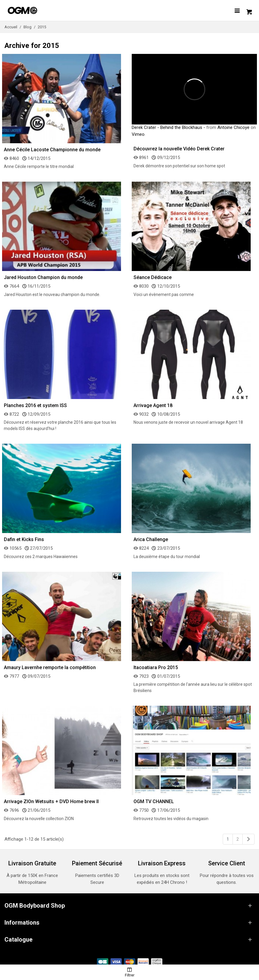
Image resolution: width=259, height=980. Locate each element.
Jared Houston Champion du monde (43, 277)
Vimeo (138, 134)
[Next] (248, 839)
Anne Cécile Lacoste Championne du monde (52, 149)
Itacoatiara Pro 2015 (156, 667)
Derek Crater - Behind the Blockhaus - (168, 127)
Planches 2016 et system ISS (35, 405)
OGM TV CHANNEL (154, 801)
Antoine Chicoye (233, 127)
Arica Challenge (151, 539)
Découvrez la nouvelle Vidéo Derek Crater (179, 149)
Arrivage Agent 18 (153, 405)
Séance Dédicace (153, 277)
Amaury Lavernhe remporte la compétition (50, 667)
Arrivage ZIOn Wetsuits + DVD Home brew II (51, 801)
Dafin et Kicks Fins (24, 539)
